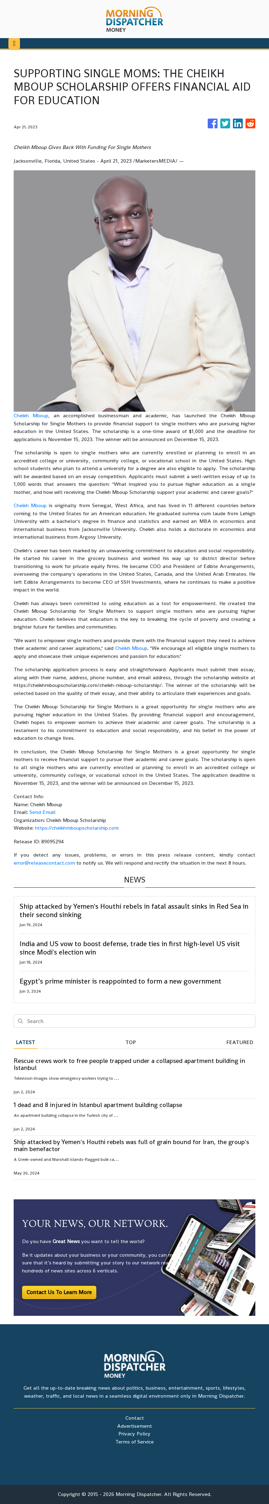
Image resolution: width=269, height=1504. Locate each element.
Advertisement (134, 1426)
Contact (134, 1417)
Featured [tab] (239, 1042)
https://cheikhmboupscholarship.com (77, 827)
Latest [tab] (25, 1042)
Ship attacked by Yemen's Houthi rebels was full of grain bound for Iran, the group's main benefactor (131, 1145)
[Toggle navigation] (14, 43)
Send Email (42, 812)
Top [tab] (130, 1042)
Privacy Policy (134, 1433)
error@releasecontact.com (44, 862)
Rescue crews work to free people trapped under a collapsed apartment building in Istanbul (129, 1064)
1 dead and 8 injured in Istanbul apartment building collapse (98, 1105)
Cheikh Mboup (31, 415)
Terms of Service (134, 1441)
